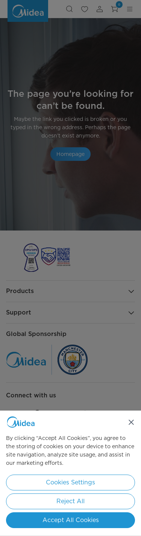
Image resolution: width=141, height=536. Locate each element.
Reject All (70, 501)
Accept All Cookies (70, 520)
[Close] (131, 422)
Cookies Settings (70, 482)
